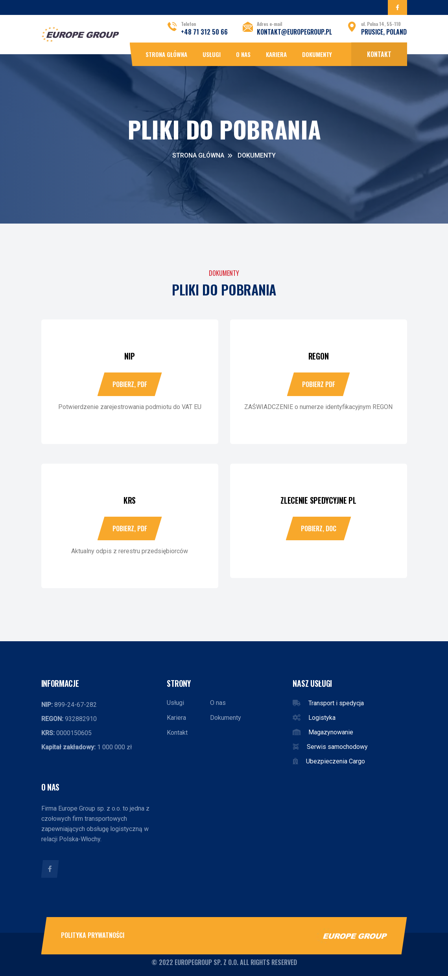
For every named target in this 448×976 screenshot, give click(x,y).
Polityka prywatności (92, 935)
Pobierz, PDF (129, 384)
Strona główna (166, 54)
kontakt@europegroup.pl (294, 32)
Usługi (212, 54)
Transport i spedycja (336, 703)
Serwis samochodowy (337, 746)
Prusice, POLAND (384, 32)
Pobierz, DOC (318, 528)
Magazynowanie (330, 732)
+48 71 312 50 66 (204, 32)
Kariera (276, 54)
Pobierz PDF (318, 384)
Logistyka (322, 717)
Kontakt (379, 54)
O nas (243, 54)
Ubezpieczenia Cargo (335, 761)
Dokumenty (317, 54)
